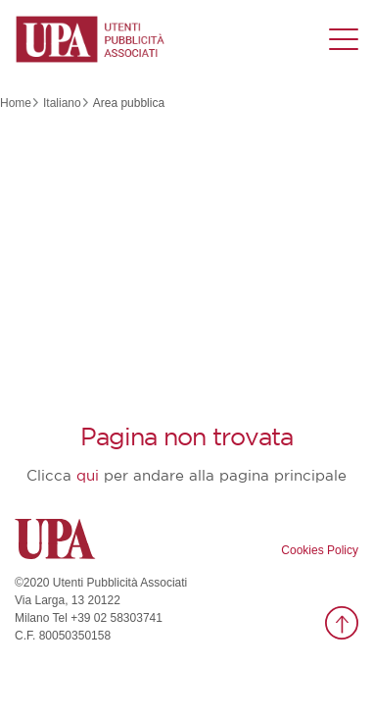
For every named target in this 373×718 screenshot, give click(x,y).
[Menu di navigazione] (343, 39)
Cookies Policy (319, 550)
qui (87, 476)
